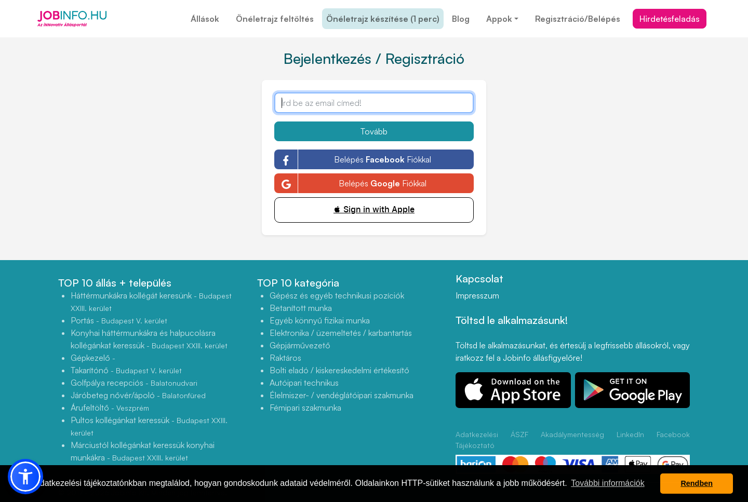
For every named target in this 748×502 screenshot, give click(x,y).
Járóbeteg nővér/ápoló (138, 395)
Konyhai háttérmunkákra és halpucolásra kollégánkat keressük (149, 339)
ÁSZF (519, 434)
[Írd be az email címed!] (374, 102)
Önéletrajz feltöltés (275, 18)
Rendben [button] (696, 483)
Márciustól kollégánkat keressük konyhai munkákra (143, 451)
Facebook (673, 434)
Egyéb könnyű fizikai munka (320, 320)
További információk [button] (607, 483)
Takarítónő (126, 370)
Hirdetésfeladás (669, 18)
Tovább (374, 131)
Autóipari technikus (304, 382)
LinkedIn (630, 434)
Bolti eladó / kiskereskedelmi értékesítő (339, 370)
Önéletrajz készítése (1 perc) (382, 18)
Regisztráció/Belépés (577, 18)
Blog (461, 18)
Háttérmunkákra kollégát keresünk (151, 301)
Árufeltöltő (110, 407)
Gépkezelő (93, 357)
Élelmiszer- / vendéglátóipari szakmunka (341, 395)
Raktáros (285, 357)
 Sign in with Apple (374, 209)
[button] (25, 477)
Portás (119, 320)
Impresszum (477, 295)
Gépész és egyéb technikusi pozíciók (337, 295)
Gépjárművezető (300, 345)
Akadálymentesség (572, 434)
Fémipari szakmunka (305, 407)
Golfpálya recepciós (134, 382)
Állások (205, 18)
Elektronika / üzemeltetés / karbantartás (341, 333)
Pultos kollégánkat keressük (149, 426)
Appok (499, 18)
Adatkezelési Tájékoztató (477, 440)
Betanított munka (301, 308)
